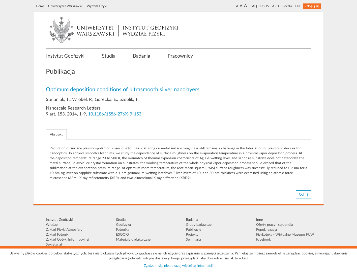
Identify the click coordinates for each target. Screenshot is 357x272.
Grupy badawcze (198, 225)
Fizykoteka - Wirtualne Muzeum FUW (285, 234)
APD (275, 6)
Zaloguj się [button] (312, 6)
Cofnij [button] (303, 194)
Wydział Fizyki (97, 6)
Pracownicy (180, 56)
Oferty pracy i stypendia (274, 225)
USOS (264, 6)
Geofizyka (123, 225)
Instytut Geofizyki (65, 56)
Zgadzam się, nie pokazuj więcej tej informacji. (178, 266)
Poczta (287, 6)
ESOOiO (122, 234)
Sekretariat (54, 244)
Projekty (192, 234)
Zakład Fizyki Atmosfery (64, 229)
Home (40, 6)
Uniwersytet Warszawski (65, 6)
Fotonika (122, 229)
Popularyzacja (266, 229)
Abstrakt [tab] (56, 134)
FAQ (254, 6)
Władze (52, 225)
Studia (109, 56)
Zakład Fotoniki (57, 234)
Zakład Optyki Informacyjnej (67, 239)
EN (297, 6)
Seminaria (193, 239)
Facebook (263, 239)
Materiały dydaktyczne (133, 239)
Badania (141, 56)
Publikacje (193, 229)
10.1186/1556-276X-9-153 (114, 114)
